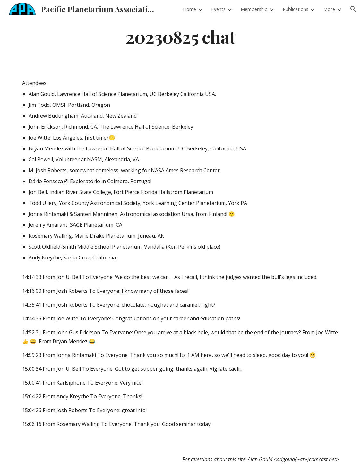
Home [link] (189, 9)
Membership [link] (254, 9)
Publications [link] (295, 9)
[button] (353, 9)
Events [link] (218, 9)
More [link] (329, 9)
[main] (180, 36)
